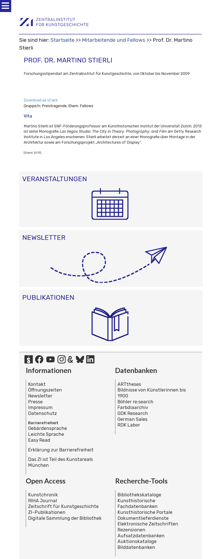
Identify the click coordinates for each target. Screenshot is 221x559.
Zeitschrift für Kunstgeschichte (63, 506)
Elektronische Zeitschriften (147, 524)
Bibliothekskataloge (139, 495)
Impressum (40, 407)
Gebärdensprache (47, 428)
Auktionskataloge (137, 541)
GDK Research (132, 413)
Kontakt (37, 384)
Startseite (62, 40)
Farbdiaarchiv (132, 407)
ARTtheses (129, 384)
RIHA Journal (42, 501)
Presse (35, 402)
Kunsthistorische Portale (144, 512)
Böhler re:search (135, 402)
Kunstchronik (43, 495)
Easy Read (39, 440)
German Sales (132, 419)
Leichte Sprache (46, 434)
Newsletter (40, 396)
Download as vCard (40, 100)
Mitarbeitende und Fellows (113, 40)
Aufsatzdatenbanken (141, 536)
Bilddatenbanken (136, 547)
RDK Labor (128, 425)
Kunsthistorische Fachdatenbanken (137, 503)
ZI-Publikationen (46, 512)
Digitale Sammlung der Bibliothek (65, 518)
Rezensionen (131, 530)
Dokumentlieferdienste (143, 518)
